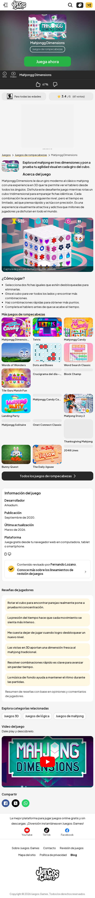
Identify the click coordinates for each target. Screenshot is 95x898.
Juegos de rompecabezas (47, 49)
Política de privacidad (53, 855)
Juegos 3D (11, 716)
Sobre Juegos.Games (25, 848)
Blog (74, 855)
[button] (47, 40)
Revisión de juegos (71, 848)
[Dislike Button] (55, 84)
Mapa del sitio (27, 855)
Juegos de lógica (37, 716)
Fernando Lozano (63, 564)
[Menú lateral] (5, 5)
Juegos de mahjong (70, 716)
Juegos (6, 154)
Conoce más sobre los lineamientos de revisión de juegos (52, 572)
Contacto (49, 848)
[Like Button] (38, 84)
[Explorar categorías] (79, 5)
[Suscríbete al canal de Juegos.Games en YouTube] (27, 831)
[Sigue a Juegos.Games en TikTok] (47, 831)
